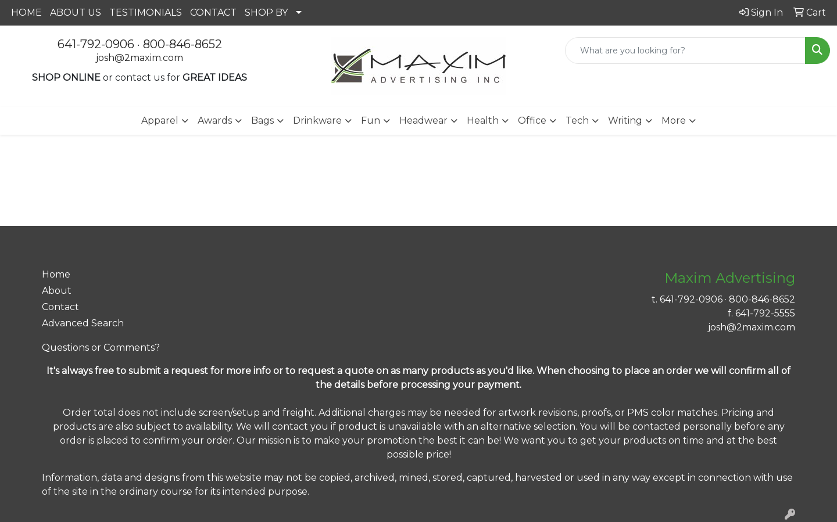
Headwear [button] (423, 120)
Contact (60, 306)
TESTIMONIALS (145, 12)
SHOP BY (266, 12)
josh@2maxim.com (139, 57)
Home (56, 274)
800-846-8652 (182, 44)
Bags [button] (262, 120)
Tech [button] (577, 120)
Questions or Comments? (101, 347)
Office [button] (532, 120)
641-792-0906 (96, 44)
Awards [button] (215, 120)
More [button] (673, 120)
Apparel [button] (159, 120)
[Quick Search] (685, 50)
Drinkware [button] (317, 120)
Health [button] (483, 120)
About (56, 290)
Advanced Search (83, 323)
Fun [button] (370, 120)
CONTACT (213, 12)
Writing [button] (625, 120)
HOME (26, 12)
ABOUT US (75, 12)
